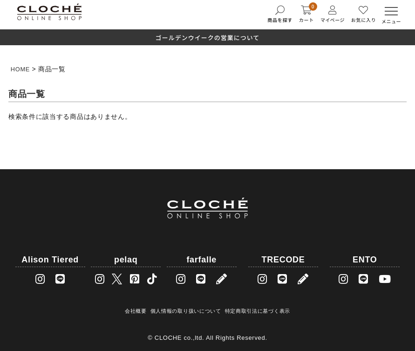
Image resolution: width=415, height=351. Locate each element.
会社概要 (137, 309)
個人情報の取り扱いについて (185, 309)
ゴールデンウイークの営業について (208, 37)
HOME (21, 69)
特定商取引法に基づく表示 (255, 309)
